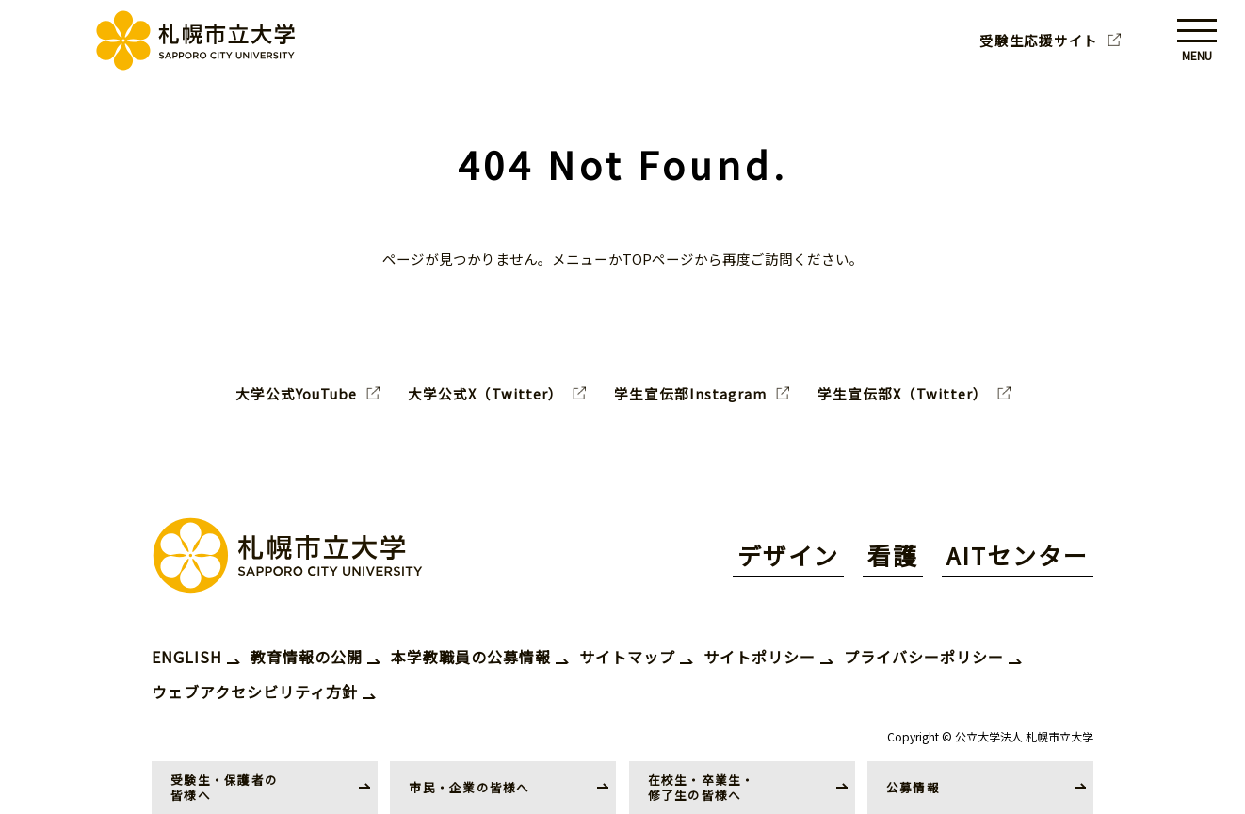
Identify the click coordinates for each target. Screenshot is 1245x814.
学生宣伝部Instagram (690, 393)
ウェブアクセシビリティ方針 (255, 691)
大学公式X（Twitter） (485, 393)
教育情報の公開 (307, 656)
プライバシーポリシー (924, 656)
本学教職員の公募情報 (471, 656)
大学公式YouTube (296, 393)
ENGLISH (187, 656)
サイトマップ (627, 656)
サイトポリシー (759, 656)
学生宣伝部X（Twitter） (902, 393)
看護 (892, 555)
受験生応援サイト (1038, 40)
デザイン (788, 555)
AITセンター (1017, 555)
